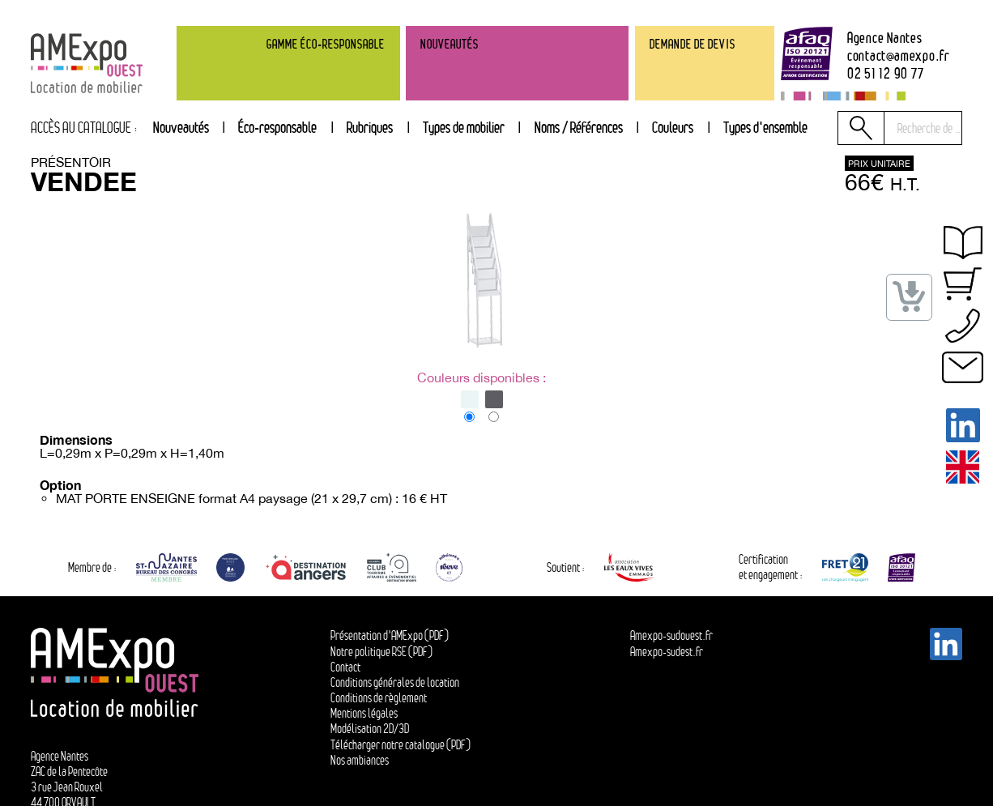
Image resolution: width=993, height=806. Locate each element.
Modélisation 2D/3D (369, 728)
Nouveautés (181, 127)
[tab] (370, 127)
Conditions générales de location (394, 682)
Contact (345, 667)
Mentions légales (364, 713)
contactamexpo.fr (898, 55)
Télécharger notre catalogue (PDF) (400, 745)
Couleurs (672, 127)
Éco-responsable (277, 127)
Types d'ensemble (765, 127)
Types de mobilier (464, 127)
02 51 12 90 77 (885, 73)
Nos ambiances (359, 760)
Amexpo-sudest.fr (666, 651)
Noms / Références (579, 127)
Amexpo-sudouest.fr (671, 635)
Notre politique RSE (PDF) (381, 651)
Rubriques (370, 127)
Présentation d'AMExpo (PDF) (389, 635)
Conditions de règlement (378, 698)
